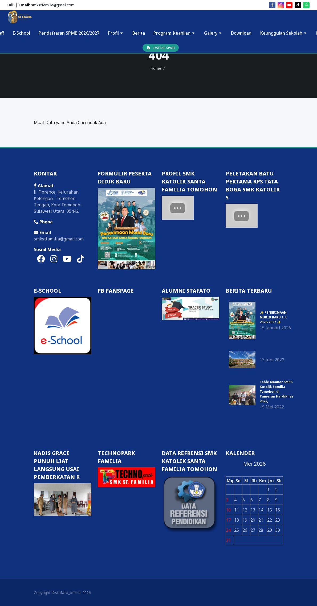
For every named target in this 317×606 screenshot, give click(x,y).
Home (156, 68)
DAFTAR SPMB (161, 47)
